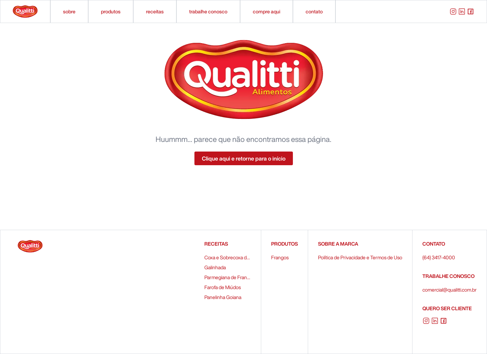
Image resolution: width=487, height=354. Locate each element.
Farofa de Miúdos (222, 287)
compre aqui (266, 11)
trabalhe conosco (208, 11)
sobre (69, 11)
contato (314, 11)
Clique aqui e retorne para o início (243, 158)
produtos (111, 11)
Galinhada (215, 267)
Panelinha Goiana (222, 297)
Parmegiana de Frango (227, 277)
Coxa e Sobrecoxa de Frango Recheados (227, 257)
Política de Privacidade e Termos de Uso (360, 257)
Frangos (280, 257)
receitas (155, 11)
